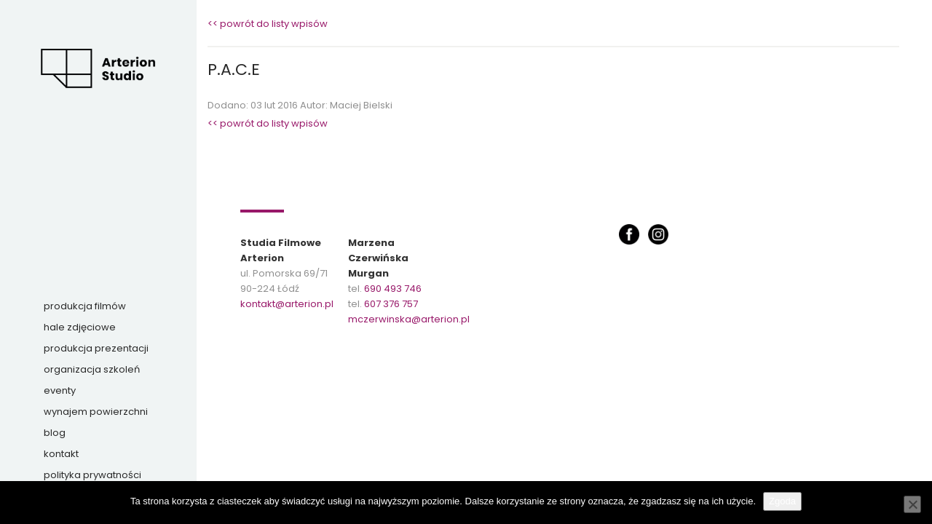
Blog (55, 433)
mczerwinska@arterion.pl (409, 319)
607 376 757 (391, 304)
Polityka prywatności (92, 475)
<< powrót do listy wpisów (268, 24)
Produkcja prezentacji (96, 348)
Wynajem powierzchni (96, 411)
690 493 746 (393, 288)
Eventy (60, 390)
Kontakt (61, 454)
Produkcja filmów (85, 306)
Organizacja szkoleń (92, 369)
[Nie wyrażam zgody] (912, 504)
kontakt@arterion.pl (286, 304)
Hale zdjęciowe (80, 327)
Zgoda (782, 501)
